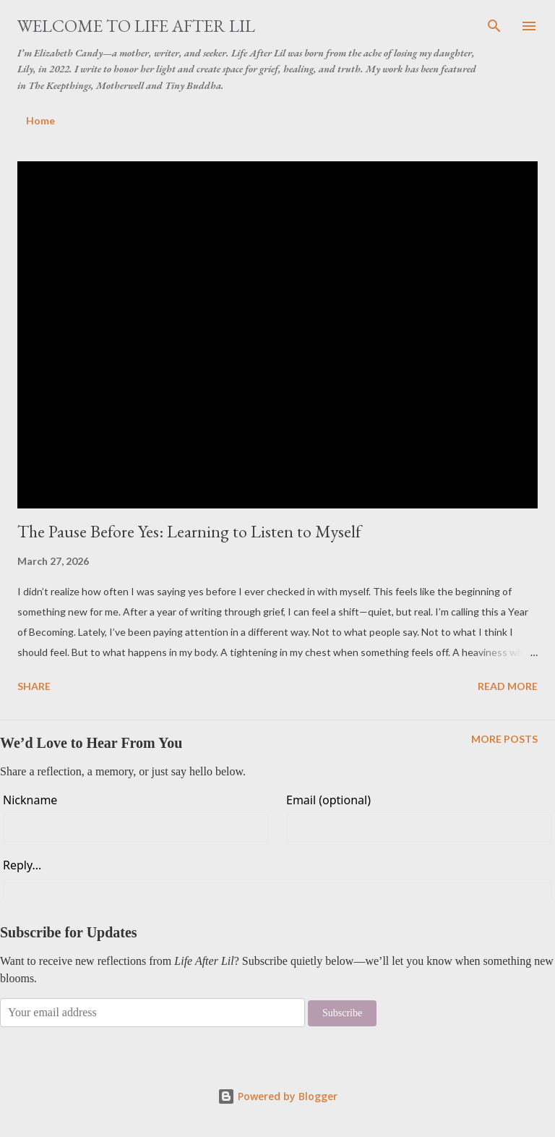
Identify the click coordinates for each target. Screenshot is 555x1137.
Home (40, 120)
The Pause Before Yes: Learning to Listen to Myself (189, 531)
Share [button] (34, 686)
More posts (504, 739)
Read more (508, 686)
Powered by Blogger (277, 1096)
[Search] (494, 26)
